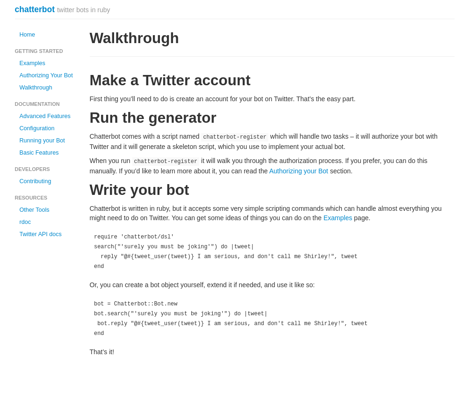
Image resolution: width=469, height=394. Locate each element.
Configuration (37, 128)
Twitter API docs (41, 234)
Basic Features (39, 152)
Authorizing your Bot (298, 171)
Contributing (35, 181)
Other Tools (35, 210)
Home (28, 34)
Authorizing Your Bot (46, 75)
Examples (32, 63)
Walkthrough (36, 87)
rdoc (25, 222)
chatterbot (35, 9)
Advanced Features (45, 116)
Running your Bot (42, 140)
